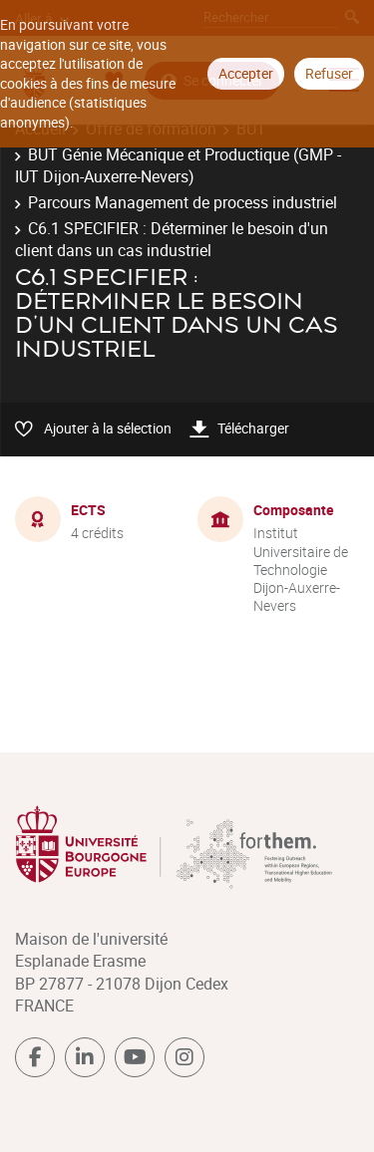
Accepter (245, 73)
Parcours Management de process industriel (182, 202)
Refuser (329, 73)
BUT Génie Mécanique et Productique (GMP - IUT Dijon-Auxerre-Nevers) (178, 165)
